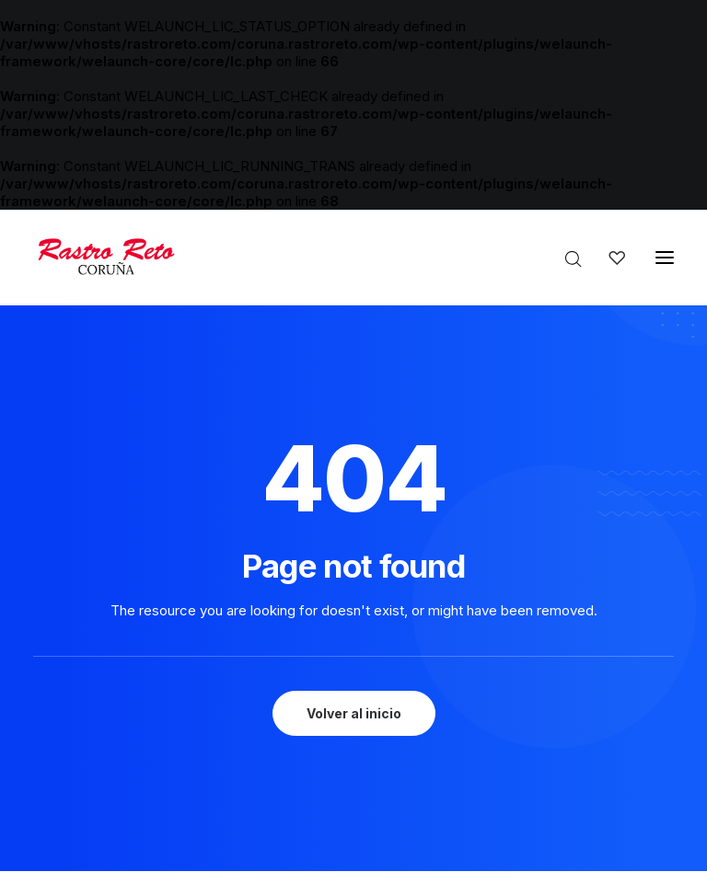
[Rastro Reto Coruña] (106, 258)
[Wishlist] (608, 257)
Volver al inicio (354, 713)
